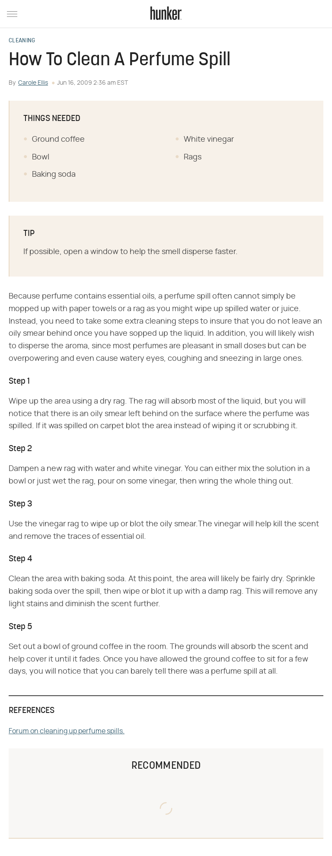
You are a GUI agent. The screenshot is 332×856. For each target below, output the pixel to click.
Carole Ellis (33, 83)
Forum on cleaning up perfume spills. (66, 731)
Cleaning (22, 41)
